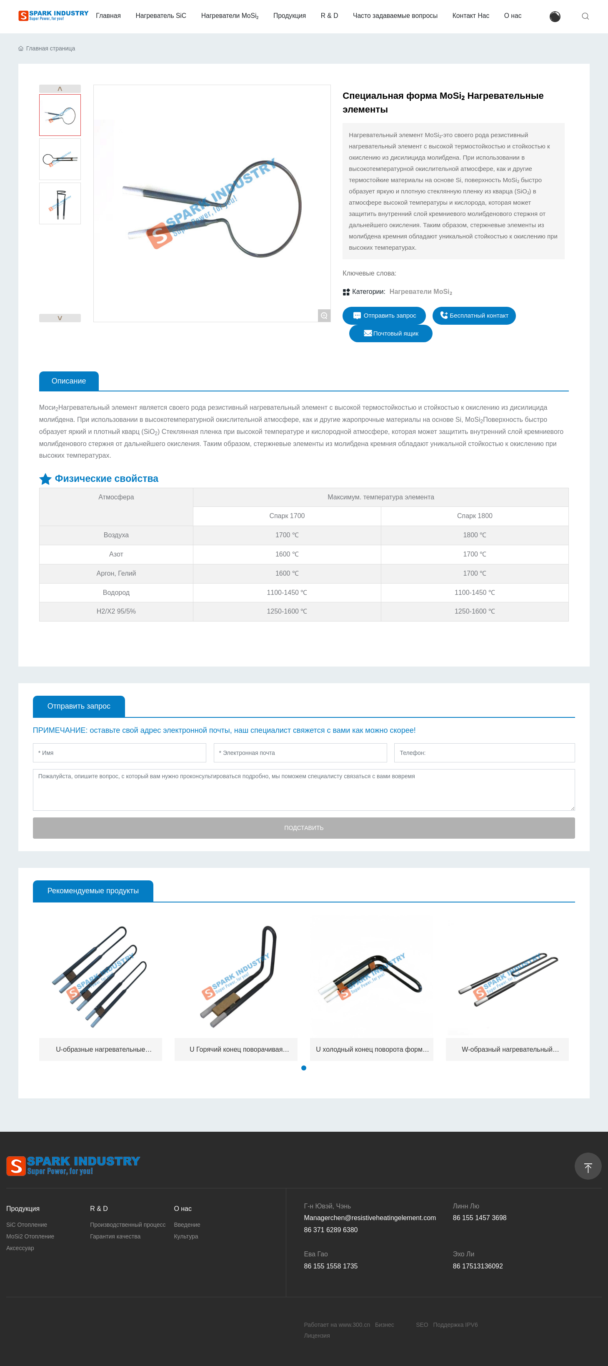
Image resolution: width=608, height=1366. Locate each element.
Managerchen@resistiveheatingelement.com (370, 1217)
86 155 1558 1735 (331, 1266)
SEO (422, 1324)
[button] (303, 1067)
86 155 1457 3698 (480, 1217)
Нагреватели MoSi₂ (421, 291)
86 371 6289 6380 (331, 1229)
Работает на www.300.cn (337, 1324)
